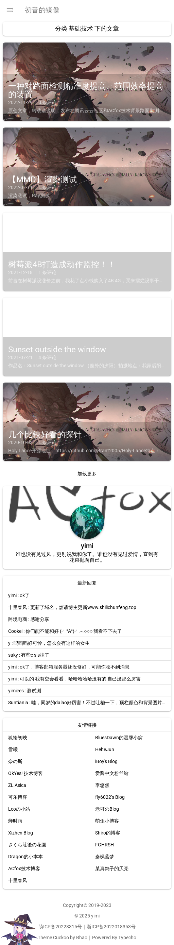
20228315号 (68, 926)
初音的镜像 (41, 9)
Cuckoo (61, 937)
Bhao (81, 937)
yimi (95, 915)
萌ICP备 (46, 926)
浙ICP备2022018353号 (111, 926)
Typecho (127, 937)
